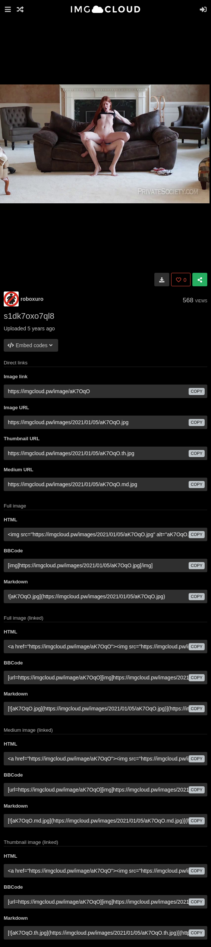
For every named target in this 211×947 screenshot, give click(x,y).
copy (196, 391)
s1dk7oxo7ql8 (29, 316)
